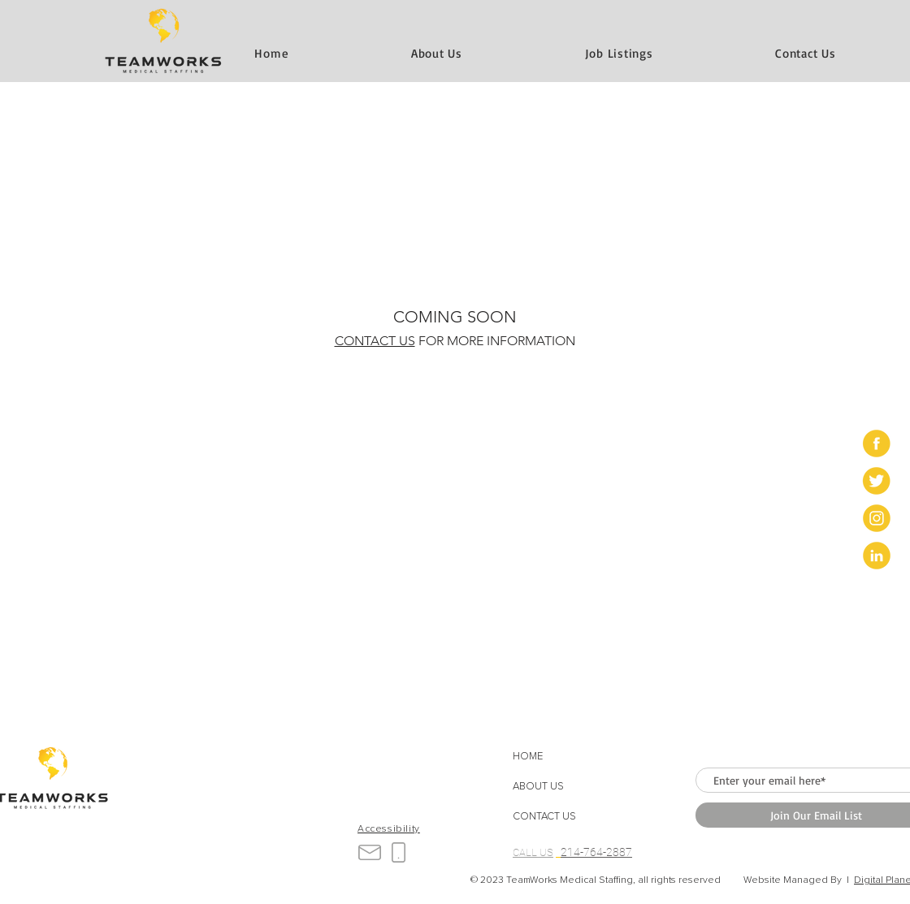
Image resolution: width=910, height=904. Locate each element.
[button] (805, 53)
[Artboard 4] (876, 555)
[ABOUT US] (558, 787)
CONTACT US (375, 340)
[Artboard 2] (876, 480)
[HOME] (558, 757)
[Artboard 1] (876, 443)
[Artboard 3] (876, 518)
